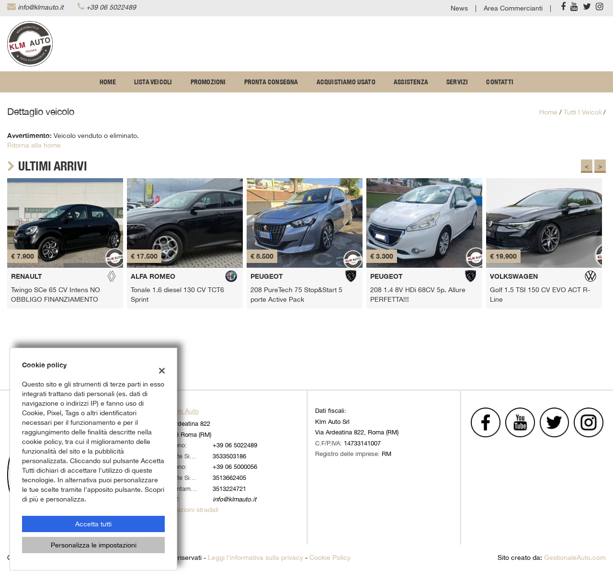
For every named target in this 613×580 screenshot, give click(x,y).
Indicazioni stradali (190, 509)
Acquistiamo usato (346, 82)
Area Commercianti (513, 8)
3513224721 (229, 488)
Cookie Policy (330, 557)
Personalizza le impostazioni (93, 545)
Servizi (457, 82)
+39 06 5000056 (235, 466)
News (459, 8)
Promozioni (208, 82)
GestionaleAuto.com (575, 557)
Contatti (499, 82)
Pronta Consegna (271, 82)
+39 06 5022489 (111, 7)
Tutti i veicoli (583, 112)
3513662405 (229, 477)
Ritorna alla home (34, 145)
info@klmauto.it (40, 7)
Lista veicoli (153, 82)
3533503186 (229, 456)
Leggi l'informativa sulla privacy (255, 557)
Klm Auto (185, 411)
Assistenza (411, 82)
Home (108, 82)
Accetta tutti (93, 524)
